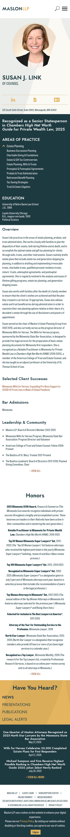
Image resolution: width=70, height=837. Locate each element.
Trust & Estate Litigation (18, 186)
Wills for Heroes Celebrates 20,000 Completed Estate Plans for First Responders (35, 750)
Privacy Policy (55, 805)
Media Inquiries (44, 797)
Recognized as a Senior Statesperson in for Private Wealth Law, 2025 (34, 125)
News (8, 697)
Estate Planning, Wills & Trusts (22, 164)
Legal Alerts (14, 719)
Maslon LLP (12, 793)
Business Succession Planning (21, 150)
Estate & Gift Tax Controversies (22, 159)
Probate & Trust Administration (22, 173)
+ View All (41, 471)
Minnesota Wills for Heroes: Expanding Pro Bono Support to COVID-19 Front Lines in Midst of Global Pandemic (31, 388)
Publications (14, 712)
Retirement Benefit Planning (20, 177)
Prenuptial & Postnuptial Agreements (25, 168)
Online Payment (25, 797)
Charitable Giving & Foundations (22, 155)
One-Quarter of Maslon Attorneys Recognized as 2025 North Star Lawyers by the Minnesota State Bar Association (35, 735)
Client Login (28, 793)
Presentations (16, 704)
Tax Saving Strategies (17, 182)
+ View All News (35, 777)
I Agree (35, 832)
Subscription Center (49, 793)
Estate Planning (15, 146)
